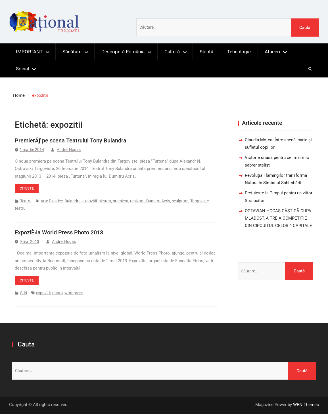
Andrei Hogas (69, 149)
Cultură (172, 51)
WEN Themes (306, 404)
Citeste (27, 188)
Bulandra (72, 201)
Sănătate (72, 51)
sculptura (180, 201)
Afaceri (272, 51)
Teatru (26, 201)
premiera (120, 201)
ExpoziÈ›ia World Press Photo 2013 (59, 232)
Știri (23, 293)
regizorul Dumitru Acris (150, 201)
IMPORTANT (29, 51)
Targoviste (199, 201)
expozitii (89, 201)
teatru (20, 208)
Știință (206, 51)
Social (22, 69)
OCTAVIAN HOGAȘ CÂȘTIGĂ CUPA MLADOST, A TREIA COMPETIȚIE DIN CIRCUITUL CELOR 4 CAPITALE (278, 218)
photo (57, 293)
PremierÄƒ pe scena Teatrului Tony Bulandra (70, 140)
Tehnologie (239, 51)
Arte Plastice (52, 201)
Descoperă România (123, 51)
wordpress (73, 293)
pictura (105, 201)
